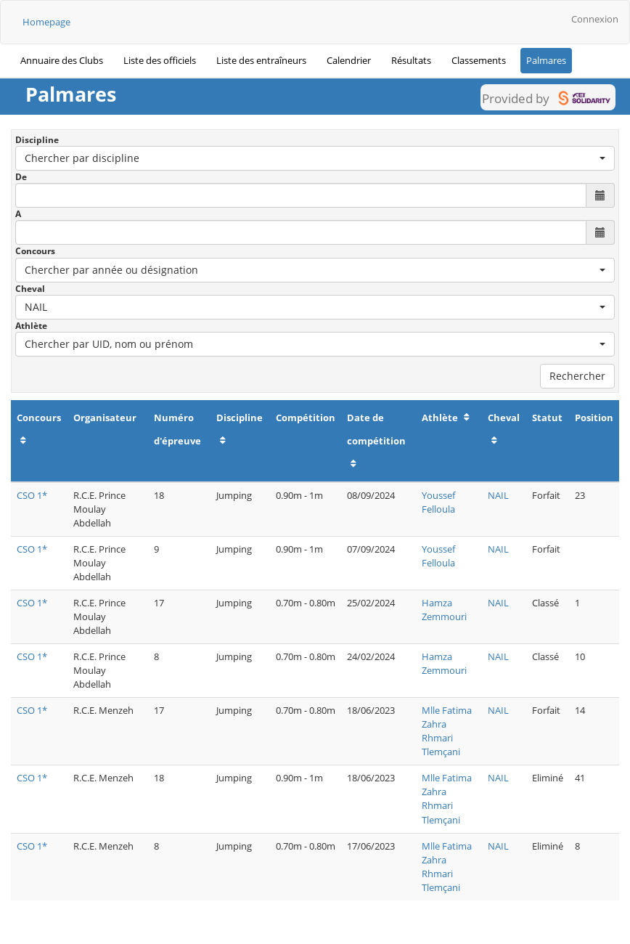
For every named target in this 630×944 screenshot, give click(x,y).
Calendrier (349, 60)
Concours (35, 251)
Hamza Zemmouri (444, 609)
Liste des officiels (159, 60)
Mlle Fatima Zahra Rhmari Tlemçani (447, 731)
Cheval (30, 288)
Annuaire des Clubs (61, 60)
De (21, 177)
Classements (478, 60)
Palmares (546, 60)
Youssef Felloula (438, 502)
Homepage (46, 21)
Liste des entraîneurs (261, 60)
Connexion (594, 18)
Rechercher (577, 376)
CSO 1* (32, 495)
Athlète (31, 326)
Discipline (37, 140)
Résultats (411, 60)
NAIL (498, 495)
